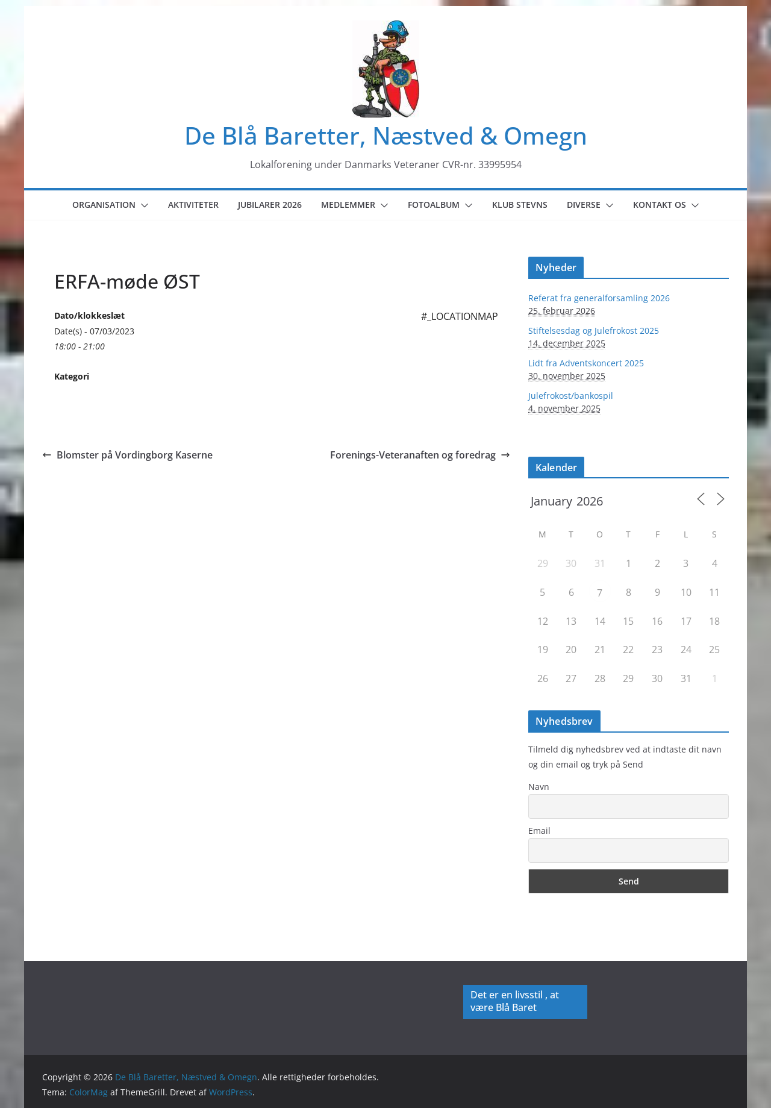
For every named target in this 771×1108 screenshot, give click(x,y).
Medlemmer (348, 204)
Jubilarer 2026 (270, 204)
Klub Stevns (520, 204)
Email (539, 830)
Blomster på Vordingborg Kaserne (127, 455)
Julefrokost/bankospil (570, 395)
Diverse (584, 204)
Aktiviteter (193, 204)
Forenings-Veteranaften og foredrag (420, 455)
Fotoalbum (434, 204)
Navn (538, 786)
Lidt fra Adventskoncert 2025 (586, 363)
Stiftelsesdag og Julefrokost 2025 (593, 330)
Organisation (104, 204)
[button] (142, 205)
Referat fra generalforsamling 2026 (599, 298)
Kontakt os (659, 204)
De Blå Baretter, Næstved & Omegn (385, 135)
